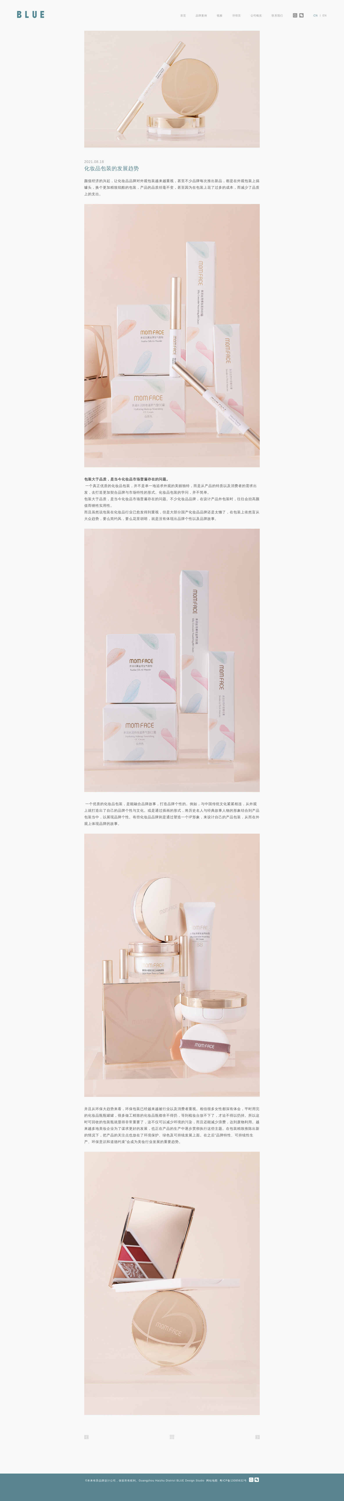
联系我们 (277, 15)
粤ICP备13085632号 (233, 1480)
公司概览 (256, 15)
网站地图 (212, 1480)
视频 (220, 15)
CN (316, 15)
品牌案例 (201, 15)
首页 (183, 15)
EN (325, 15)
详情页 (236, 15)
